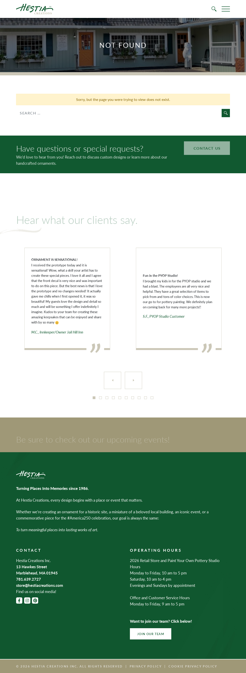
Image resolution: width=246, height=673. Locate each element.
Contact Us (207, 142)
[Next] (133, 380)
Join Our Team (150, 634)
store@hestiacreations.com (39, 585)
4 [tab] (113, 397)
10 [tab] (152, 397)
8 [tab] (139, 397)
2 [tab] (100, 397)
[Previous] (112, 380)
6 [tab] (126, 397)
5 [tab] (119, 397)
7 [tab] (132, 397)
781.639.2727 (28, 579)
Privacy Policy (146, 666)
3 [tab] (107, 397)
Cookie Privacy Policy (193, 666)
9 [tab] (145, 397)
